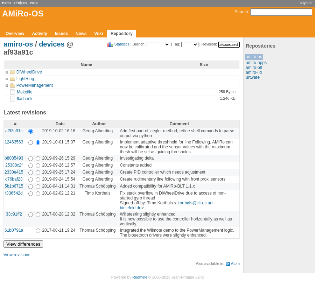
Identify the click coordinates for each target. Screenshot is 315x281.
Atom (235, 263)
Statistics (122, 44)
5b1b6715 (14, 186)
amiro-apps (256, 62)
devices (51, 44)
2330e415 (14, 172)
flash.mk (25, 98)
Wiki (98, 33)
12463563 (14, 142)
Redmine (139, 277)
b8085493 (14, 158)
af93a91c (13, 130)
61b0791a (14, 230)
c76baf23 (13, 179)
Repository (122, 33)
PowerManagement (34, 85)
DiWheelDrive (29, 72)
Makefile (25, 92)
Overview (15, 33)
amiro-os (254, 56)
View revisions (17, 254)
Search (241, 11)
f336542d (14, 193)
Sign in (306, 3)
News (81, 33)
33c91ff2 (14, 214)
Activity (39, 33)
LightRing (25, 78)
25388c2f (13, 165)
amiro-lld (254, 72)
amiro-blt (254, 67)
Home (7, 3)
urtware (253, 77)
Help (34, 3)
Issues (61, 33)
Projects (21, 3)
